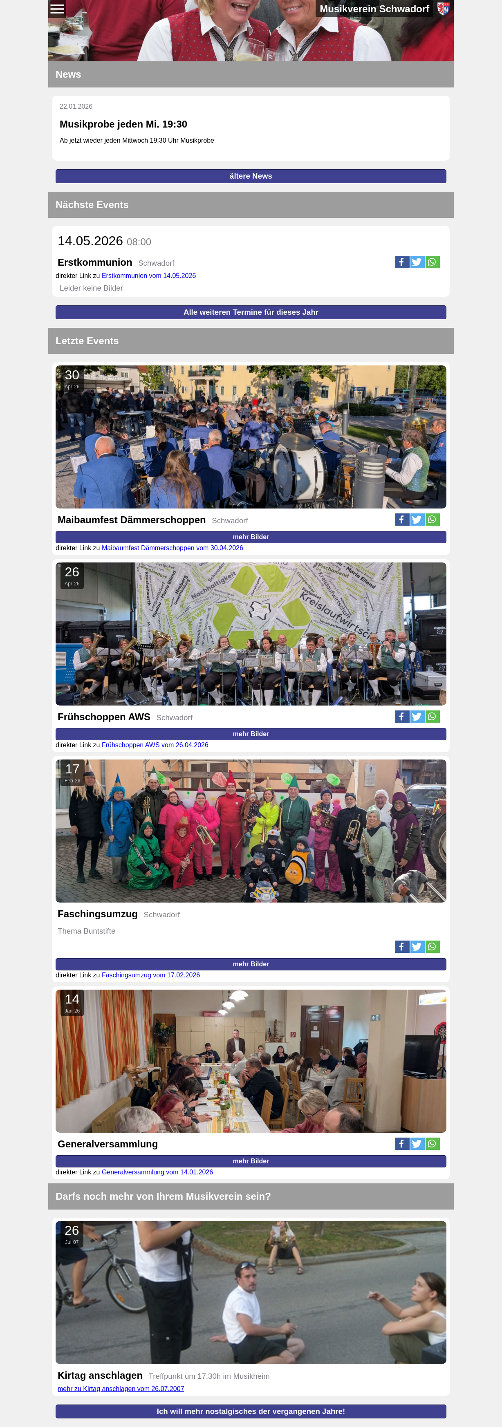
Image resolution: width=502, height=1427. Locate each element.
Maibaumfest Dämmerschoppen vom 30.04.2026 (172, 547)
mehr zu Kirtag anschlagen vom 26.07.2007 (121, 1388)
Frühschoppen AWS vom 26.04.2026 (155, 745)
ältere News (251, 176)
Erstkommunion (95, 262)
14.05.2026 (104, 240)
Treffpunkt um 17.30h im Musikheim (209, 1376)
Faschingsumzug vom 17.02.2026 (151, 975)
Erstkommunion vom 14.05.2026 (149, 275)
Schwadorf (156, 263)
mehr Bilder (251, 536)
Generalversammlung (108, 1143)
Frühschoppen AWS (104, 716)
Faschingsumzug (98, 913)
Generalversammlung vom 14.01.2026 (157, 1172)
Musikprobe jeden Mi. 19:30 (123, 124)
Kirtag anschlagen (100, 1375)
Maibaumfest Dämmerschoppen (132, 519)
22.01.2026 (76, 106)
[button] (402, 262)
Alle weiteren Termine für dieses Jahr (251, 312)
